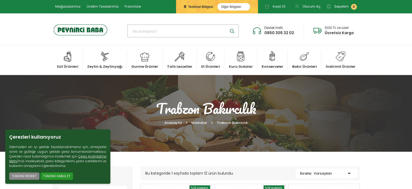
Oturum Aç (308, 6)
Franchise (133, 6)
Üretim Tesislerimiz (103, 6)
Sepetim (342, 7)
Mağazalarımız (68, 6)
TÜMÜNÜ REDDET (24, 176)
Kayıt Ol (275, 6)
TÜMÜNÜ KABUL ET (56, 176)
